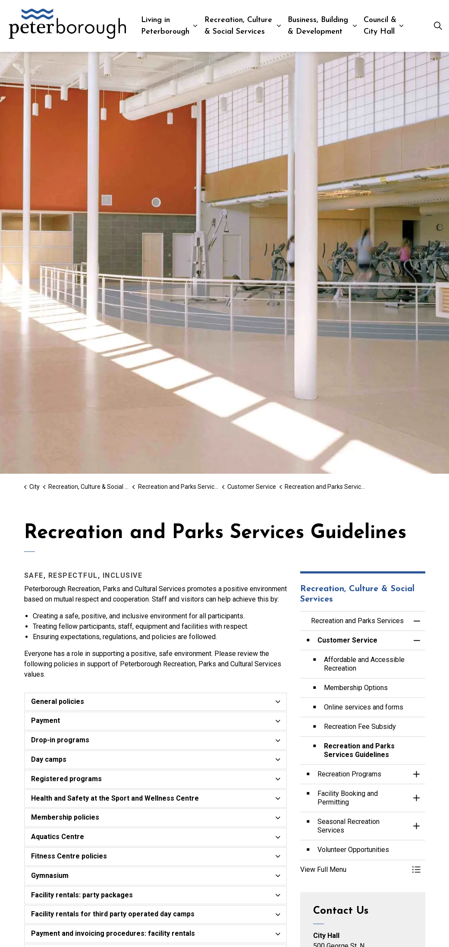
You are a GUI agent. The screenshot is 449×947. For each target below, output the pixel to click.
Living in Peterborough (165, 26)
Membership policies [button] (65, 817)
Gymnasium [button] (50, 875)
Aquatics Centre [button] (57, 837)
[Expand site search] (438, 26)
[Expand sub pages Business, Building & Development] (354, 26)
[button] (354, 869)
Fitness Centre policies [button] (69, 856)
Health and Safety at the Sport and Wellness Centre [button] (115, 798)
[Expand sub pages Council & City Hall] (401, 26)
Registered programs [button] (66, 779)
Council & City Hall (380, 26)
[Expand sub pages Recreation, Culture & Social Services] (278, 26)
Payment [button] (45, 720)
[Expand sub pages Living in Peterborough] (195, 26)
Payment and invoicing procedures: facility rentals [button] (113, 933)
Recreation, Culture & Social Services (238, 26)
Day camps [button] (48, 759)
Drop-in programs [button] (60, 740)
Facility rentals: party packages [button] (82, 895)
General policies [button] (57, 701)
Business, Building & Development (318, 26)
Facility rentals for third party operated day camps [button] (113, 914)
